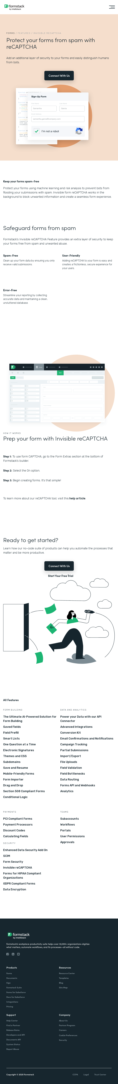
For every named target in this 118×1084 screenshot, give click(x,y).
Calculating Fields (15, 836)
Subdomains (12, 762)
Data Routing (69, 779)
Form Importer (13, 779)
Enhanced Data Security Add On (25, 850)
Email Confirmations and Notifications (86, 738)
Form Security (13, 861)
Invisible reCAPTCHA (17, 867)
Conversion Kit (70, 732)
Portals (65, 830)
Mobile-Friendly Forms (18, 773)
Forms (10, 33)
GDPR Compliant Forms (19, 883)
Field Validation (71, 768)
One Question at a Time (19, 744)
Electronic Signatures (18, 750)
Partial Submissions (74, 750)
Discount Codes (14, 830)
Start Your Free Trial (60, 576)
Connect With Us (59, 76)
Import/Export (70, 756)
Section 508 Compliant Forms (24, 791)
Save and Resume (15, 768)
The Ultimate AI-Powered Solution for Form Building (29, 719)
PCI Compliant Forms (17, 818)
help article (77, 498)
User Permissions (72, 836)
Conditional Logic (15, 797)
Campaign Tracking (73, 744)
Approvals (67, 842)
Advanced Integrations (76, 727)
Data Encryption (14, 889)
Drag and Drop (13, 785)
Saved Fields (12, 727)
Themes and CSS (15, 756)
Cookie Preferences (68, 1035)
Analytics (66, 791)
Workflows (67, 824)
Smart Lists (11, 738)
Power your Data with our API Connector (80, 719)
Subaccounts (69, 818)
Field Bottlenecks (72, 773)
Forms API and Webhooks (77, 785)
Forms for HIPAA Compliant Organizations (22, 875)
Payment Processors (18, 824)
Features (24, 33)
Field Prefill (11, 732)
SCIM (6, 856)
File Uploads (68, 762)
